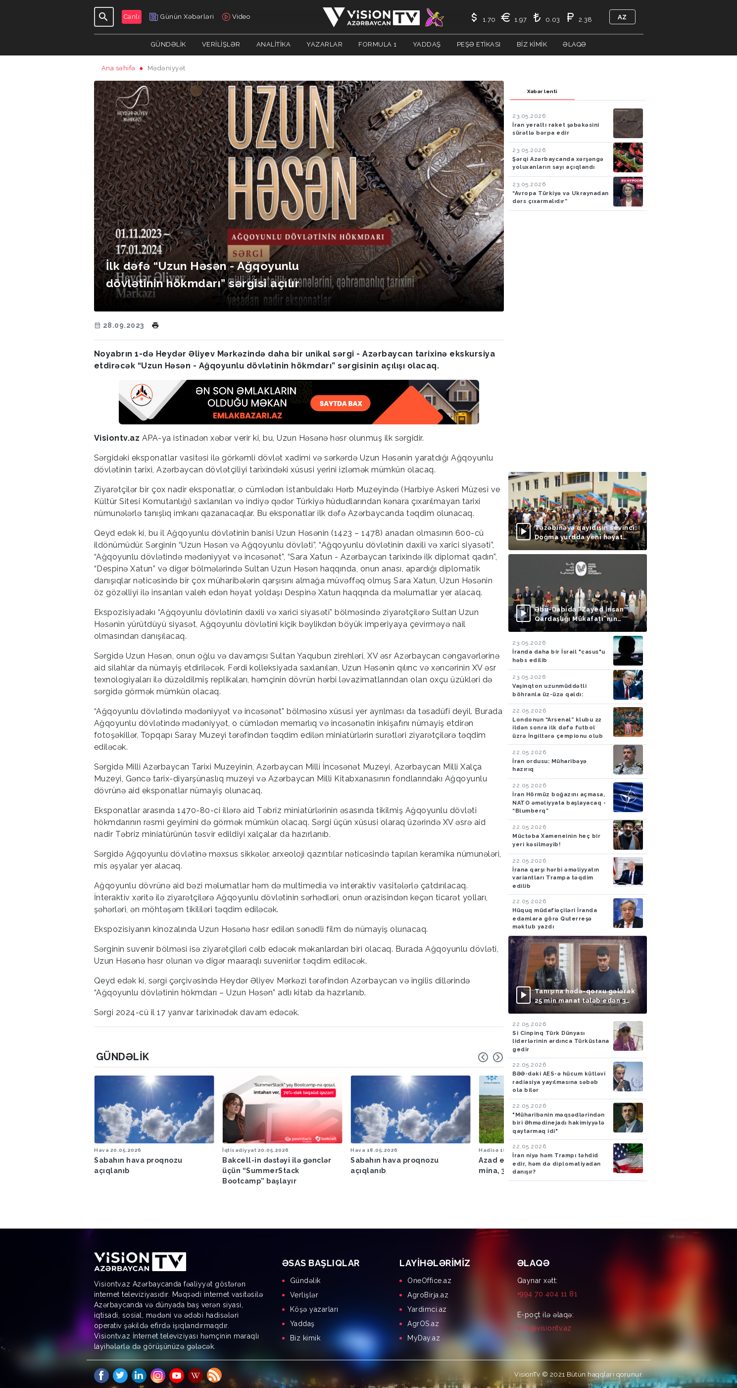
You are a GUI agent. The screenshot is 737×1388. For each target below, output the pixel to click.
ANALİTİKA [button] (273, 44)
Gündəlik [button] (168, 44)
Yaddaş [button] (427, 44)
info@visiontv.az (544, 1325)
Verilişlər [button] (221, 44)
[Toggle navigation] (104, 17)
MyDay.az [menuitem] (423, 1335)
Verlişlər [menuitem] (304, 1292)
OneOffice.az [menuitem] (429, 1278)
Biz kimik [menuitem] (305, 1335)
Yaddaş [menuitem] (302, 1321)
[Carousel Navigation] (490, 1057)
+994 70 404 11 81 (547, 1291)
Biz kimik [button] (532, 44)
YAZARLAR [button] (324, 44)
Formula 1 (377, 44)
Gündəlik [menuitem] (305, 1278)
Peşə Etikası (479, 44)
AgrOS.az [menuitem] (423, 1321)
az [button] (622, 17)
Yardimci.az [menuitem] (427, 1306)
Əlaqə (575, 44)
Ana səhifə (118, 68)
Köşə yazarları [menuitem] (314, 1306)
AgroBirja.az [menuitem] (427, 1292)
